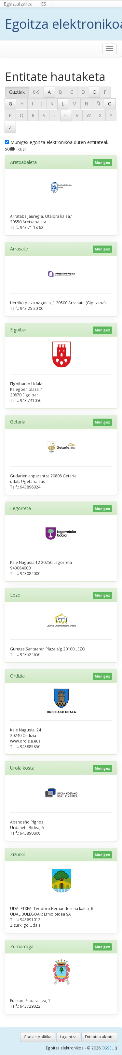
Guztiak (17, 92)
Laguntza (68, 1037)
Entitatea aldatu (99, 1037)
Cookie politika (37, 1037)
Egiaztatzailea (18, 4)
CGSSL (108, 1047)
